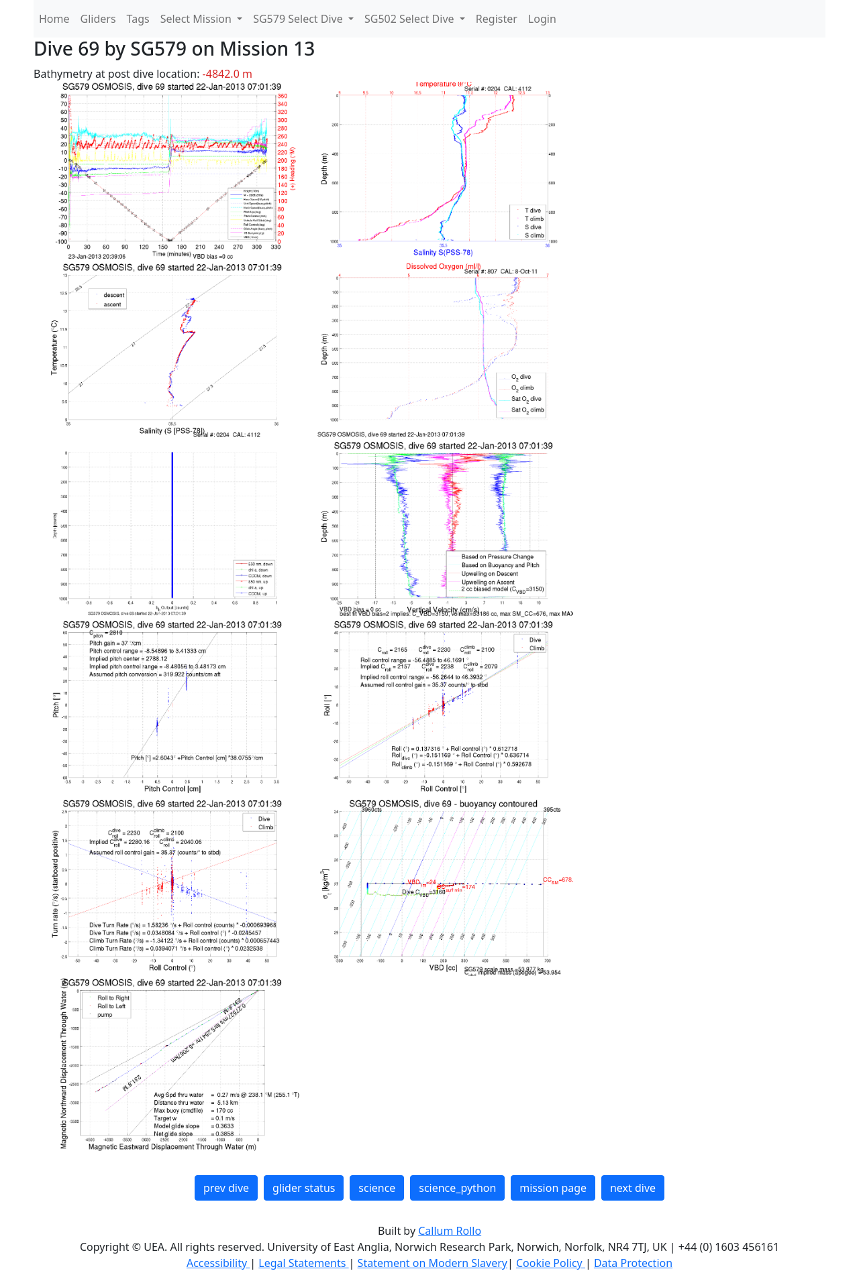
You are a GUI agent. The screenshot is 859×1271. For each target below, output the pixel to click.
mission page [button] (553, 1188)
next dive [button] (633, 1188)
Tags (138, 18)
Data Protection (633, 1263)
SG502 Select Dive (410, 18)
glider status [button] (303, 1188)
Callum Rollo (449, 1230)
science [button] (376, 1188)
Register (496, 18)
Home (54, 18)
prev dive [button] (226, 1188)
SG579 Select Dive (299, 18)
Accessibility (218, 1263)
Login (542, 18)
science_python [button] (457, 1188)
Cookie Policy (550, 1263)
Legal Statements (303, 1263)
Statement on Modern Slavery (432, 1263)
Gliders (98, 18)
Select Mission (197, 18)
